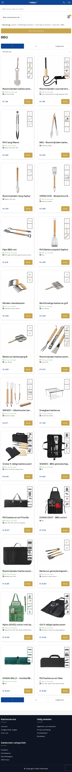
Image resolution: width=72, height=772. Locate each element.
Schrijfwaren (6, 753)
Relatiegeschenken (26, 25)
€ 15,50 (42, 691)
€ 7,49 (42, 423)
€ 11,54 (42, 530)
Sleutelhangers (7, 757)
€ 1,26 (5, 101)
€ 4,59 (42, 262)
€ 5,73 (42, 369)
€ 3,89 (42, 209)
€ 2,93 (42, 155)
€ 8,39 (6, 476)
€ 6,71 (5, 423)
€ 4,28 (6, 316)
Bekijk (28, 102)
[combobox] (33, 9)
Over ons (4, 733)
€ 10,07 (6, 530)
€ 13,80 (42, 584)
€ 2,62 (5, 155)
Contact (4, 726)
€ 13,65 (6, 584)
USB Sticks (5, 760)
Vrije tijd (55, 25)
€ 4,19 (5, 262)
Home (14, 25)
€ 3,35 (5, 209)
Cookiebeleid (42, 733)
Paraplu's (4, 750)
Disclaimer (41, 736)
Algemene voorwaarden (46, 726)
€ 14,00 (6, 691)
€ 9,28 (42, 476)
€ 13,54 (42, 637)
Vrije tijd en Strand (42, 25)
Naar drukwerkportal (11, 17)
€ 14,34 (6, 637)
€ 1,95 (42, 101)
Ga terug (6, 25)
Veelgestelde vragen (9, 730)
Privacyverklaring (44, 730)
